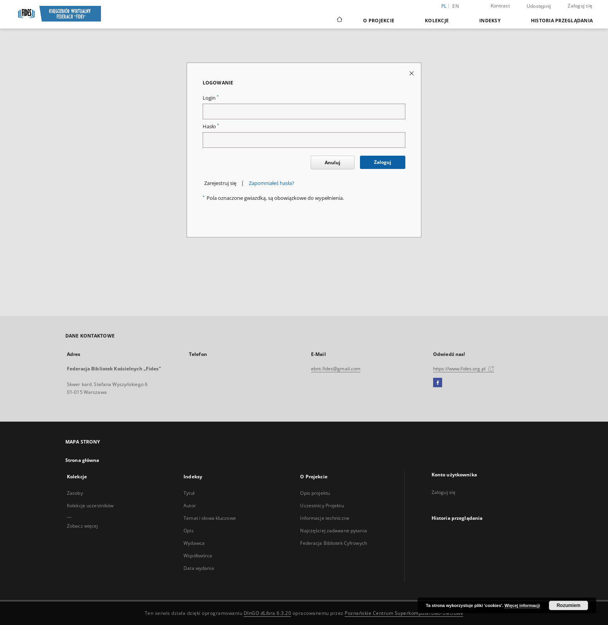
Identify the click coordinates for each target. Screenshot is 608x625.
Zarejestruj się (220, 183)
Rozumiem (569, 605)
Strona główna (82, 460)
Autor (189, 505)
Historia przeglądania (562, 20)
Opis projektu (315, 493)
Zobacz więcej (82, 526)
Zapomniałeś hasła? (271, 183)
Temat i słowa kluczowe (209, 518)
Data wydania (198, 568)
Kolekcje (437, 20)
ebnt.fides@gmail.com (335, 368)
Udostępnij (539, 6)
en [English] (455, 6)
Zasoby (75, 493)
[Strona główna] (339, 20)
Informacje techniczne (324, 518)
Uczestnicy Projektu (322, 505)
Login (211, 98)
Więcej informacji (522, 605)
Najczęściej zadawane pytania (333, 530)
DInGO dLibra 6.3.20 (267, 613)
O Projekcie (378, 20)
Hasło (211, 126)
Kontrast (500, 5)
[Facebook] (437, 382)
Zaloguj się (580, 5)
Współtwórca (197, 555)
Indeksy (489, 20)
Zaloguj (382, 162)
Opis (188, 530)
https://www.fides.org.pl (463, 368)
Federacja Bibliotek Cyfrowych (333, 543)
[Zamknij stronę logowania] (412, 73)
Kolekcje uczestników (90, 505)
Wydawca (194, 543)
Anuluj (332, 162)
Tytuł (188, 493)
